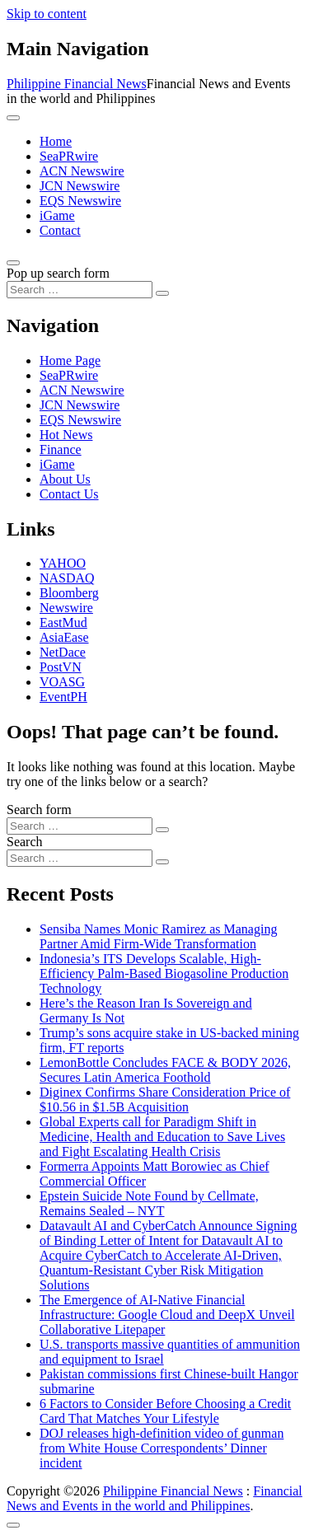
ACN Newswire (82, 171)
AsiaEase (64, 637)
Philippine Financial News (77, 84)
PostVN (61, 667)
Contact (60, 230)
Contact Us (69, 494)
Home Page (70, 360)
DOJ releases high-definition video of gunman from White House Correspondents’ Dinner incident (161, 1448)
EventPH (63, 697)
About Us (65, 479)
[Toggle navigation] (13, 117)
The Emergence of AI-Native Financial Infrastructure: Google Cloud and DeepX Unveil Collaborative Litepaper (167, 1314)
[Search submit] (162, 293)
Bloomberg (69, 593)
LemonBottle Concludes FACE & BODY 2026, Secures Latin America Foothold (165, 1069)
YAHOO (63, 563)
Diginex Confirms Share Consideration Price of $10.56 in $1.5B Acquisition (165, 1099)
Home (56, 141)
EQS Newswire (80, 201)
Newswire (66, 608)
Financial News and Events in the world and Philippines (154, 1498)
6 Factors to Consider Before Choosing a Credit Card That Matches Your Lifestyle (165, 1411)
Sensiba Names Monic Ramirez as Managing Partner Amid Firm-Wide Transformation (158, 936)
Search (25, 842)
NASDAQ (67, 578)
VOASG (62, 682)
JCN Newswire (79, 186)
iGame (57, 215)
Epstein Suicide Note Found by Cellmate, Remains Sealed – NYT (149, 1203)
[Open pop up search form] (13, 262)
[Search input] (79, 289)
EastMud (63, 622)
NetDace (63, 652)
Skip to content (47, 14)
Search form (39, 810)
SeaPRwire (69, 156)
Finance (61, 449)
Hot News (66, 435)
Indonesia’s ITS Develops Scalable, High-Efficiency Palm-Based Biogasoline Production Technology (164, 973)
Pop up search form (58, 273)
